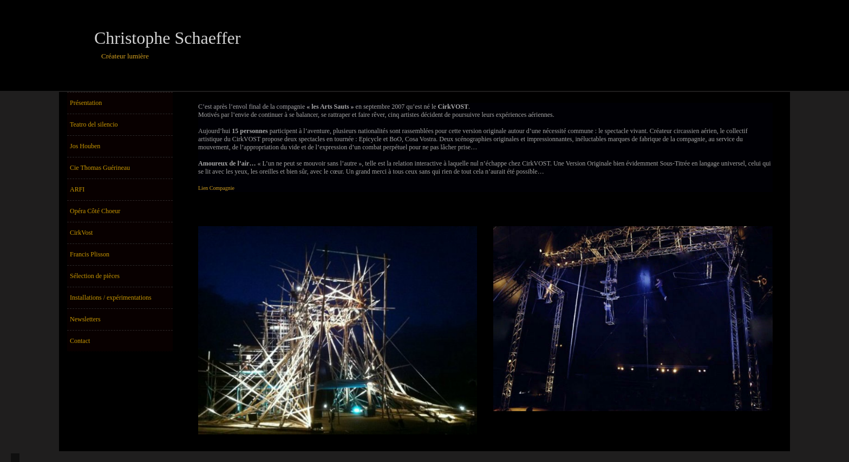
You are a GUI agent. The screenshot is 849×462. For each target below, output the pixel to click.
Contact (80, 341)
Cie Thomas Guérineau (100, 167)
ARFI (77, 189)
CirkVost (81, 232)
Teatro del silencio (93, 124)
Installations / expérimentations (111, 297)
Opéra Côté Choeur (95, 211)
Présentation (86, 103)
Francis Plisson (89, 254)
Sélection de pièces (95, 276)
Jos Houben (85, 146)
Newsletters (85, 319)
